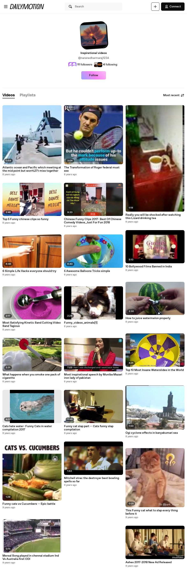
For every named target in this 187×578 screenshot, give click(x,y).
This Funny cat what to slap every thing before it (151, 512)
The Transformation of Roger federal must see (92, 169)
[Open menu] (5, 6)
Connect (173, 7)
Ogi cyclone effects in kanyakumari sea (151, 433)
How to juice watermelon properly (148, 318)
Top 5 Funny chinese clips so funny (25, 219)
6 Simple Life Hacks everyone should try (29, 271)
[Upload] (155, 6)
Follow (93, 75)
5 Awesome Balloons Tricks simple (87, 271)
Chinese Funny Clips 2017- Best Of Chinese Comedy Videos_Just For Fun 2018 (92, 221)
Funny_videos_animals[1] (81, 322)
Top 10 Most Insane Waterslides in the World (154, 370)
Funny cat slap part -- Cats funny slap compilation (88, 428)
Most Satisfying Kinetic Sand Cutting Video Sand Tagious (31, 324)
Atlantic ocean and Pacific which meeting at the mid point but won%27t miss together (31, 169)
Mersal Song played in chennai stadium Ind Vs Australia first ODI (30, 557)
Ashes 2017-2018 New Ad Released (148, 562)
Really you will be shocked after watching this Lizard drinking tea (153, 216)
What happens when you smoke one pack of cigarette (31, 376)
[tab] (8, 95)
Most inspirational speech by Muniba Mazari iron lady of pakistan (93, 376)
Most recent (174, 95)
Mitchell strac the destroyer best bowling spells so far (91, 480)
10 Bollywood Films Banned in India (148, 266)
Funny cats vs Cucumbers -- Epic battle (28, 504)
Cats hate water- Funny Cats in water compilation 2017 (27, 428)
